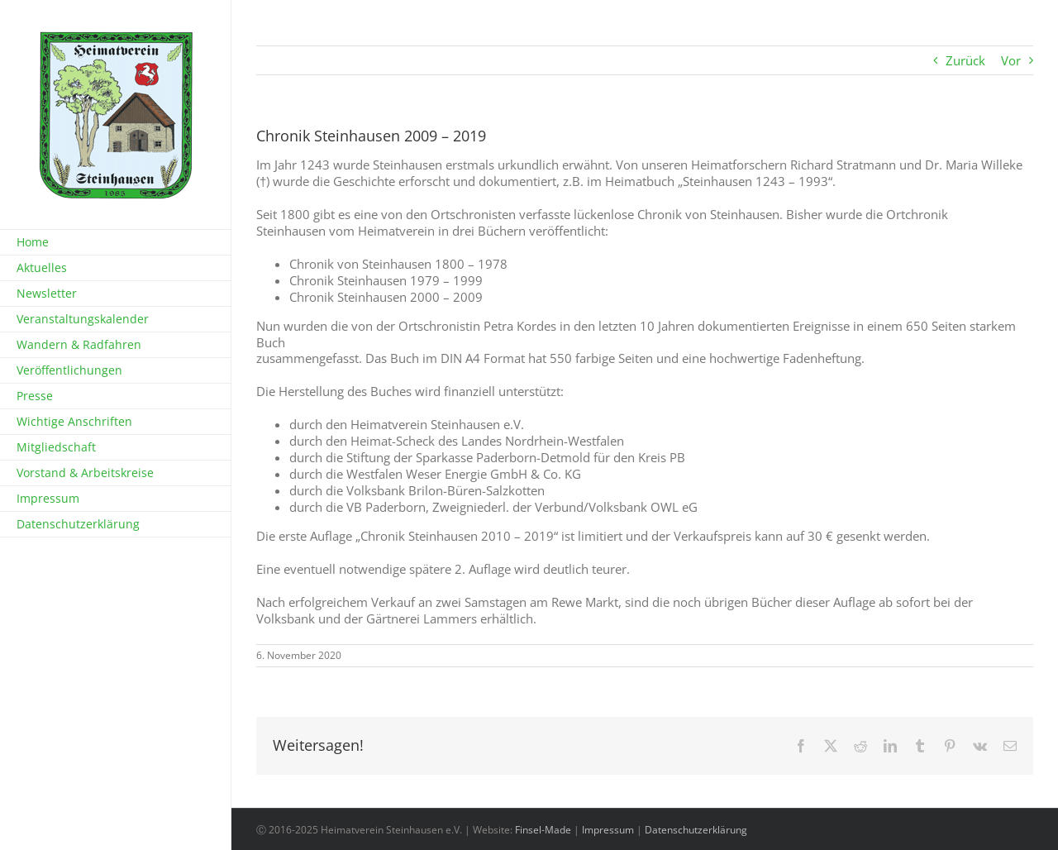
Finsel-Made (543, 830)
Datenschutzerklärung (696, 830)
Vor (1011, 60)
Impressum (608, 830)
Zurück (965, 60)
